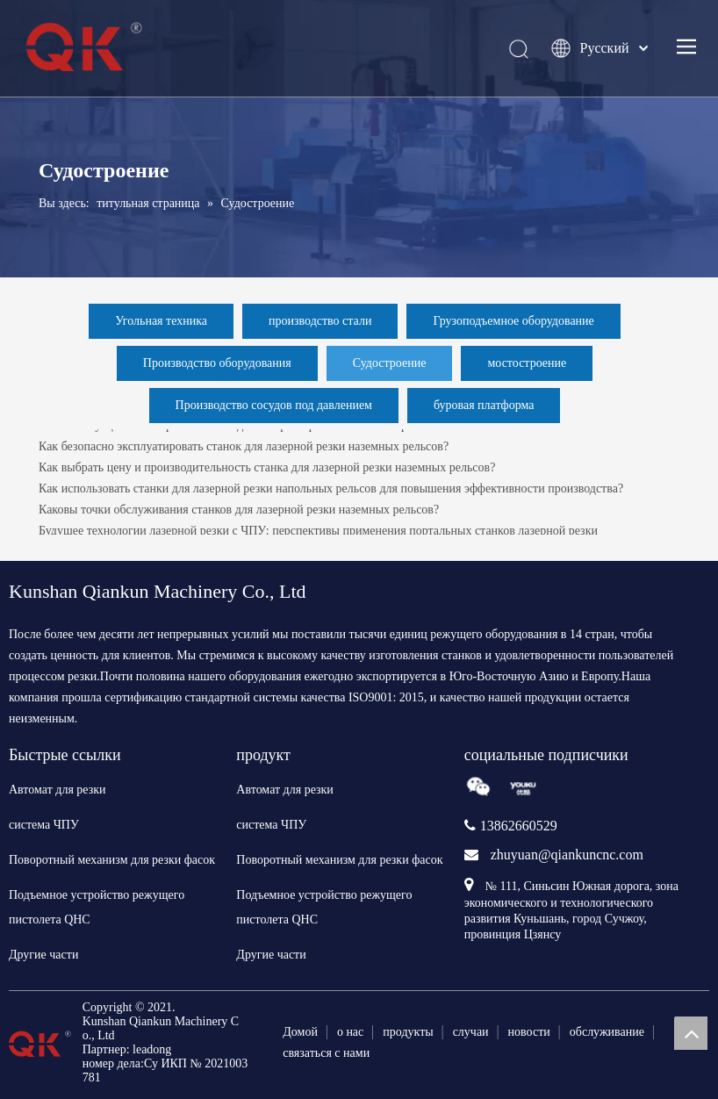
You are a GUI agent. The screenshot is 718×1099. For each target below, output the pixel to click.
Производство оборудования (217, 363)
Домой (300, 1031)
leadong (152, 1049)
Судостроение (390, 363)
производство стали (320, 320)
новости (529, 1031)
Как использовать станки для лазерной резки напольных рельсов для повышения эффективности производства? (331, 491)
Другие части (43, 954)
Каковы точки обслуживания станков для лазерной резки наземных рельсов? (239, 512)
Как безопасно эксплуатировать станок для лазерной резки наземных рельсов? (244, 449)
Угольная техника (161, 320)
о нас (350, 1031)
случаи (471, 1031)
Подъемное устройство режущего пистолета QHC (96, 907)
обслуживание (607, 1031)
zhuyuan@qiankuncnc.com (567, 854)
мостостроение (526, 363)
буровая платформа (484, 405)
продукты (408, 1031)
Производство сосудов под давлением (274, 405)
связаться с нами (326, 1052)
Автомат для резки (57, 789)
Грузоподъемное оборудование (513, 320)
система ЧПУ (44, 824)
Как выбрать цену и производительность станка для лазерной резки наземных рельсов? (267, 470)
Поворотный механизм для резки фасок (112, 859)
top (690, 1033)
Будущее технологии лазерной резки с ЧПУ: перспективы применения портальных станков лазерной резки (318, 533)
